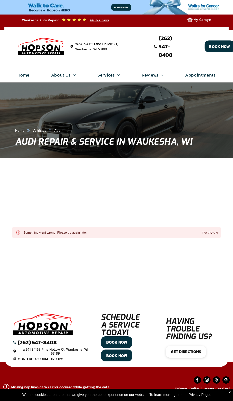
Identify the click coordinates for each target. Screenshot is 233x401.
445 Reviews (99, 20)
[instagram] (207, 380)
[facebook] (197, 380)
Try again (210, 232)
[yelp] (216, 380)
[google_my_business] (226, 380)
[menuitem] (23, 76)
